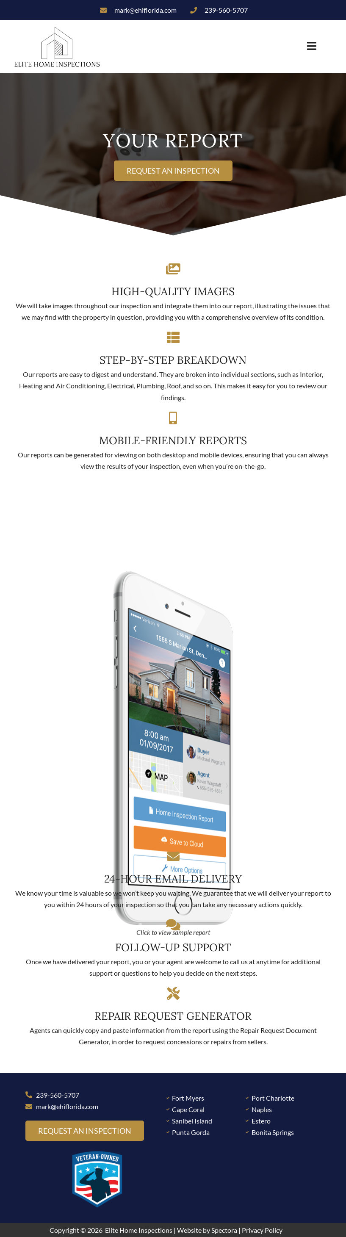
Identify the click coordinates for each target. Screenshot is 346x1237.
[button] (211, 46)
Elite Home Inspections (138, 1230)
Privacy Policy (262, 1230)
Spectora (224, 1230)
